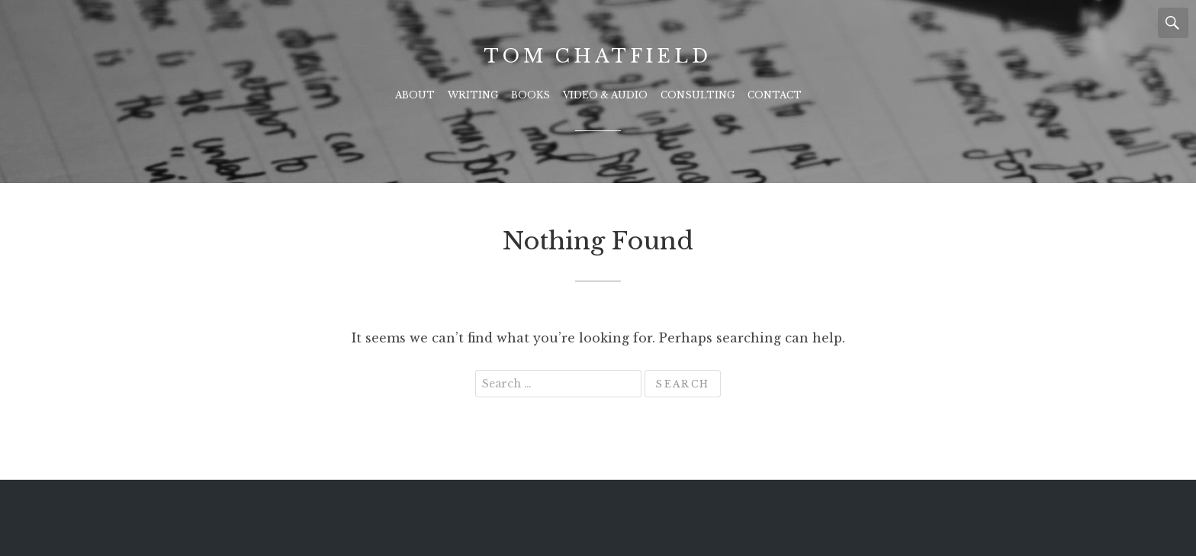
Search (1173, 23)
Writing (473, 95)
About (415, 95)
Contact (775, 95)
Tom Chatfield (597, 56)
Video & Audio (605, 95)
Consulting (698, 95)
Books (530, 95)
